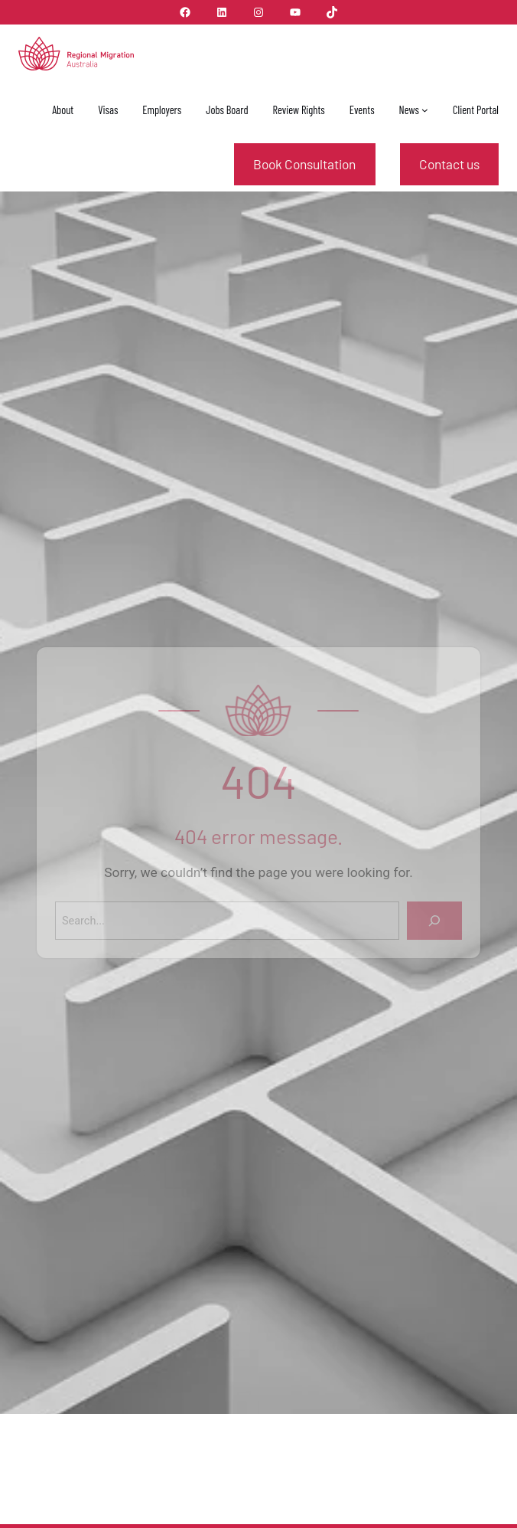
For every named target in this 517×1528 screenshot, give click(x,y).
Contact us (449, 164)
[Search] (433, 921)
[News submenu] (424, 109)
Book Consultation (304, 164)
